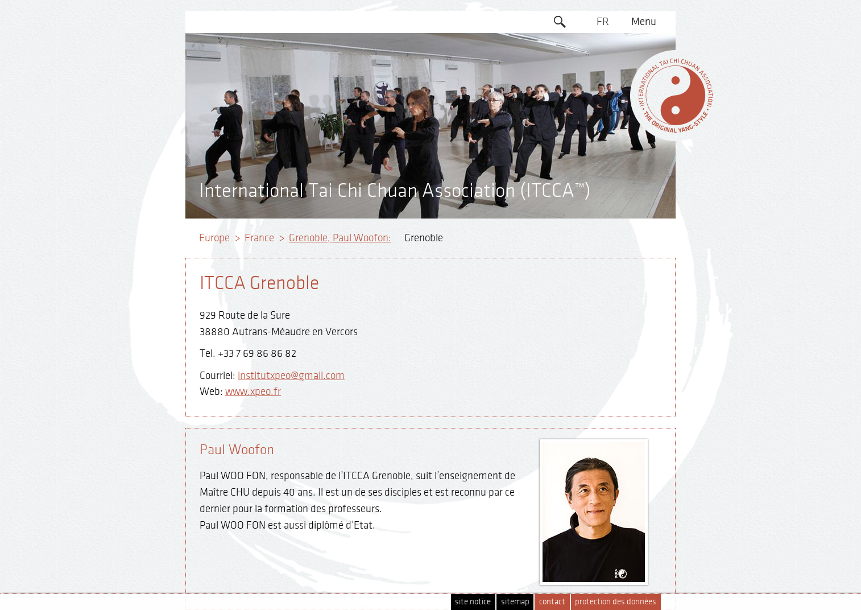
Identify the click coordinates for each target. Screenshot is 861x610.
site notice (473, 602)
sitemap (515, 602)
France (259, 238)
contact (552, 602)
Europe (214, 238)
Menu (643, 21)
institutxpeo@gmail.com (291, 375)
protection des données (615, 602)
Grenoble (423, 238)
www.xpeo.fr (253, 391)
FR (603, 21)
